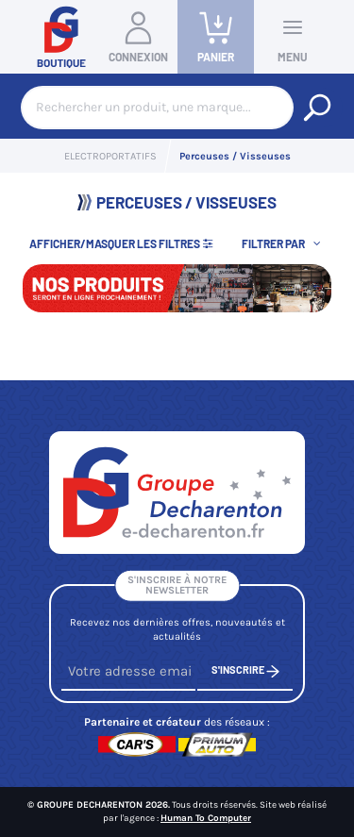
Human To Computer (205, 818)
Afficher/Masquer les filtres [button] (121, 243)
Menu (293, 35)
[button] (283, 243)
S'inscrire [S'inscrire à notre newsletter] (245, 671)
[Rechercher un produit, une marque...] (317, 107)
